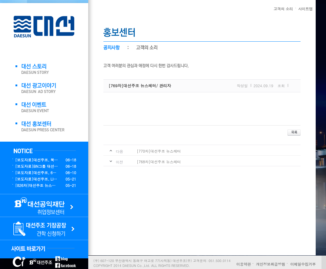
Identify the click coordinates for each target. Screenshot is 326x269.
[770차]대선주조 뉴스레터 (159, 150)
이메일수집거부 (303, 264)
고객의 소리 (283, 8)
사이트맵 (305, 8)
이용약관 (243, 264)
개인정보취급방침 (270, 264)
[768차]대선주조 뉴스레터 (159, 161)
